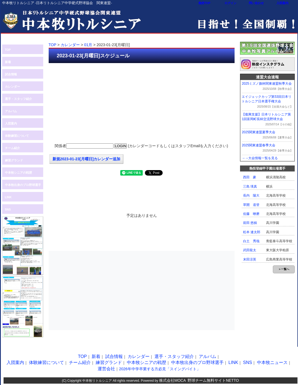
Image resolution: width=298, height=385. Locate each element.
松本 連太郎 (251, 232)
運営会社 (106, 368)
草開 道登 (251, 205)
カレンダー (12, 86)
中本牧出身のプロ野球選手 (23, 184)
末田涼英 (249, 259)
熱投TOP (204, 3)
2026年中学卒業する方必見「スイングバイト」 (159, 369)
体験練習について (17, 135)
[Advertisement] (142, 102)
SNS (8, 209)
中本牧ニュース (272, 362)
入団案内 (282, 3)
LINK (8, 197)
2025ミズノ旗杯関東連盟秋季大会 (267, 83)
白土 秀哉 (251, 241)
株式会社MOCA (172, 380)
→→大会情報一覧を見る (260, 158)
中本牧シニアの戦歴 (18, 172)
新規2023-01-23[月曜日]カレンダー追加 (86, 159)
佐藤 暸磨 (251, 214)
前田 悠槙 (250, 223)
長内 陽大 (251, 195)
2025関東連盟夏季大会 (258, 132)
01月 (88, 45)
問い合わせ (256, 3)
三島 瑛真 (250, 186)
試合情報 (11, 74)
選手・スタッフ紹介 (18, 98)
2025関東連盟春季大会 (258, 145)
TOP (8, 49)
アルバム (11, 111)
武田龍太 (249, 250)
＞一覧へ (283, 269)
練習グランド (14, 160)
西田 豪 (249, 177)
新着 (8, 62)
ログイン (230, 3)
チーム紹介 (12, 148)
